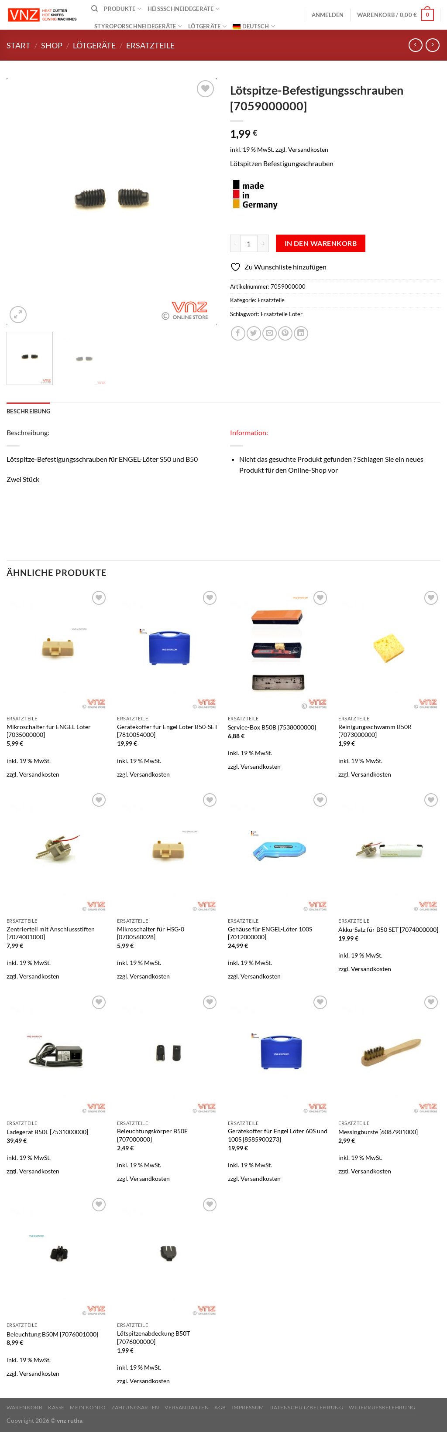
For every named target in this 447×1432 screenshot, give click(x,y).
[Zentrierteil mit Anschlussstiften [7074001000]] (58, 852)
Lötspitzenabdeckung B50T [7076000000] (153, 1337)
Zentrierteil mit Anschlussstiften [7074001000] (51, 933)
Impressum (247, 1407)
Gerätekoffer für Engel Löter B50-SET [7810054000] (167, 731)
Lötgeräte (207, 26)
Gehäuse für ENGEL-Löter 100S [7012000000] (270, 933)
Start (19, 45)
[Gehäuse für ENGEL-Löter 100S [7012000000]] (279, 852)
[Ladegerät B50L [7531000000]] (58, 1054)
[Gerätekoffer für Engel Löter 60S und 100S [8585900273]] (279, 1054)
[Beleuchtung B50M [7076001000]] (58, 1257)
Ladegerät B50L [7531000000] (47, 1131)
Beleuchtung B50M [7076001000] (52, 1334)
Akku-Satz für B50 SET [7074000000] (388, 929)
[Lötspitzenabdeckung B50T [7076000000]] (168, 1257)
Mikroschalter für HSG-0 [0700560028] (150, 933)
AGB (220, 1407)
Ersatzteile (150, 45)
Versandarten (187, 1407)
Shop (51, 45)
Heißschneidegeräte (184, 9)
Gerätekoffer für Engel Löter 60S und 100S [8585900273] (277, 1135)
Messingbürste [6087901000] (378, 1131)
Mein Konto (88, 1407)
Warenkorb (25, 1407)
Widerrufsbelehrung (382, 1407)
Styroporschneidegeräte (138, 26)
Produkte (122, 9)
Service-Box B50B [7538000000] (272, 727)
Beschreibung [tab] (28, 411)
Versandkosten (308, 149)
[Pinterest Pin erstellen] (285, 333)
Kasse (56, 1407)
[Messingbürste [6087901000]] (389, 1054)
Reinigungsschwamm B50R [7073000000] (375, 731)
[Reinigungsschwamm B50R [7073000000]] (389, 650)
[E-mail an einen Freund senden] (269, 333)
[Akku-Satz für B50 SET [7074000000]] (389, 852)
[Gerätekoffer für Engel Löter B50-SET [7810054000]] (168, 650)
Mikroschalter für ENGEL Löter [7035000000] (49, 731)
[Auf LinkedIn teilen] (301, 333)
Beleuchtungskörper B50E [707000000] (152, 1135)
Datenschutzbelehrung (306, 1407)
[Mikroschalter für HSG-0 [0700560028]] (168, 852)
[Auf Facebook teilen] (238, 333)
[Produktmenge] (249, 243)
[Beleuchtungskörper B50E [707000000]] (168, 1054)
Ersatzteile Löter (282, 313)
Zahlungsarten (135, 1407)
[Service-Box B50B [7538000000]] (279, 650)
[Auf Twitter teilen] (254, 333)
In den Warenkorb (321, 243)
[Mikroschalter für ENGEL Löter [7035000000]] (58, 650)
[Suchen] (94, 8)
